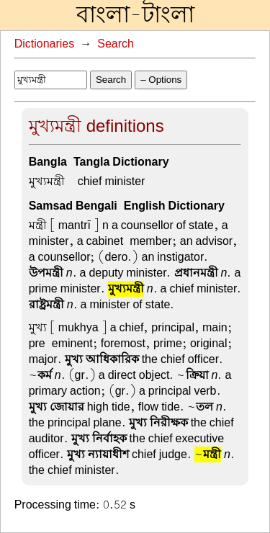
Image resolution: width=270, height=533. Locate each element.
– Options (160, 79)
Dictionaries (44, 44)
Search (115, 44)
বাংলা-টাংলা (135, 15)
